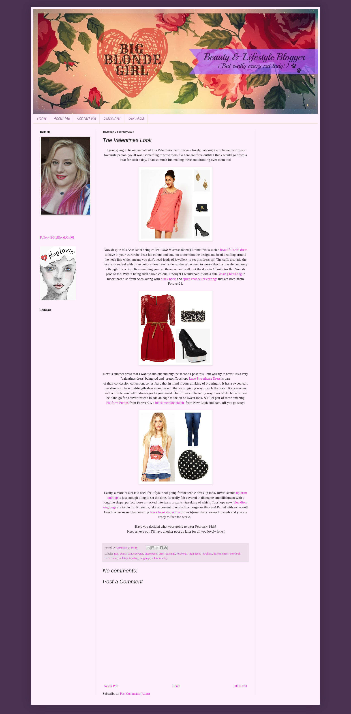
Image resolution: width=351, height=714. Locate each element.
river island (111, 558)
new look (235, 553)
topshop (133, 558)
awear (123, 553)
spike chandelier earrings (200, 279)
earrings (170, 553)
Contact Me (86, 118)
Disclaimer (112, 118)
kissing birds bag (230, 274)
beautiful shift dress (233, 250)
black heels (168, 279)
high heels (194, 553)
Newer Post (111, 686)
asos (115, 553)
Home (41, 118)
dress (162, 553)
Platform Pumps (117, 402)
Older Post (240, 686)
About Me (61, 118)
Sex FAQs (136, 118)
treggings (145, 558)
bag (130, 553)
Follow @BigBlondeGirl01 (57, 237)
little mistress (221, 553)
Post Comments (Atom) (135, 693)
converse (138, 553)
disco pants (151, 553)
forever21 (181, 553)
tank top (123, 558)
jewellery (207, 553)
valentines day (160, 558)
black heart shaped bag (166, 512)
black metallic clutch (170, 402)
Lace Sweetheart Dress (205, 378)
